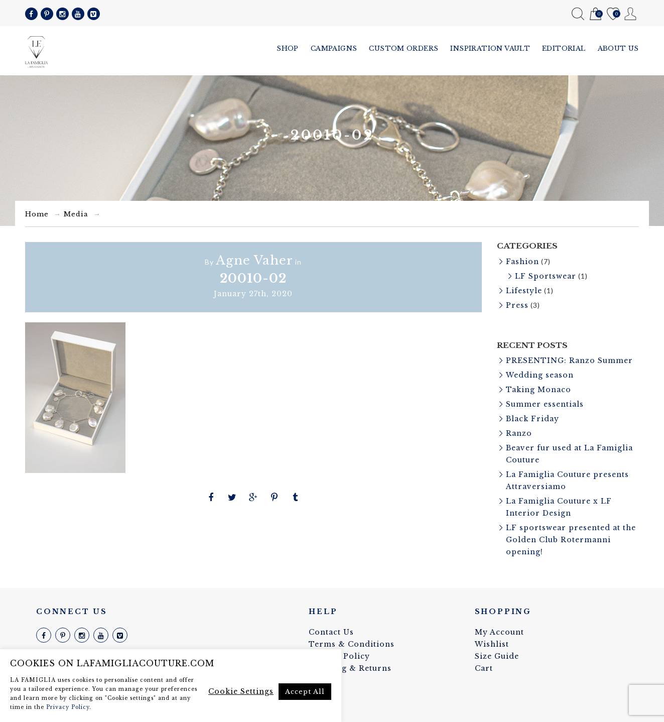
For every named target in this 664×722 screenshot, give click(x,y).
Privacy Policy (67, 707)
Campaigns (334, 48)
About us (618, 48)
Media (76, 214)
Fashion (522, 261)
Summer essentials (545, 404)
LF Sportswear (545, 276)
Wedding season (540, 375)
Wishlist (613, 14)
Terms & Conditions (351, 644)
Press (517, 305)
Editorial (564, 48)
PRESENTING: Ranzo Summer (569, 360)
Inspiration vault (490, 48)
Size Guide (497, 656)
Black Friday (532, 418)
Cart (595, 14)
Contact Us (331, 632)
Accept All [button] (305, 691)
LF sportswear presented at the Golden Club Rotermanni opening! (571, 539)
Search (578, 14)
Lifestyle (524, 290)
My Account (630, 14)
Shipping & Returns (350, 668)
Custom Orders (403, 48)
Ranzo (519, 433)
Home (37, 214)
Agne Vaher (254, 260)
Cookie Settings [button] (241, 691)
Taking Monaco (538, 389)
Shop (288, 48)
